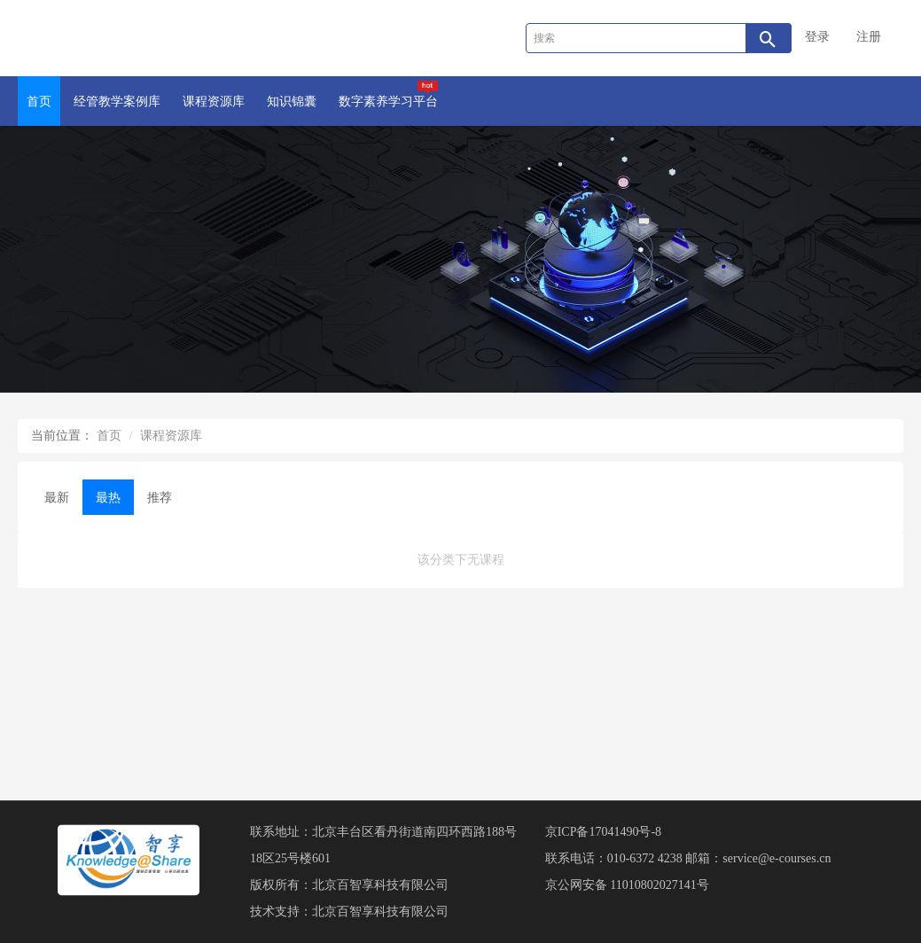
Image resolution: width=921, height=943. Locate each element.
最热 (108, 497)
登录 (817, 36)
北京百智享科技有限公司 (380, 885)
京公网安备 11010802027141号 (627, 885)
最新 (56, 497)
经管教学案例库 (117, 101)
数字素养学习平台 (388, 94)
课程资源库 (214, 101)
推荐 (159, 497)
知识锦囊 (291, 101)
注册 (868, 36)
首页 (39, 101)
